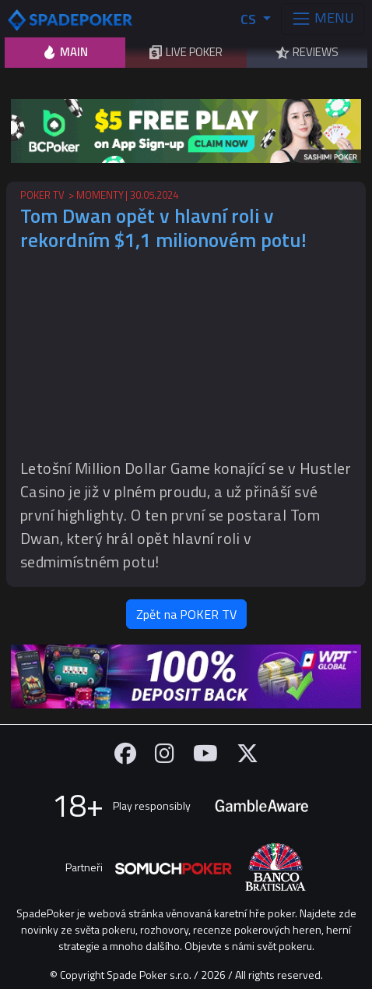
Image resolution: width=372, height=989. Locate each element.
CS (249, 19)
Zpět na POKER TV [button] (186, 614)
